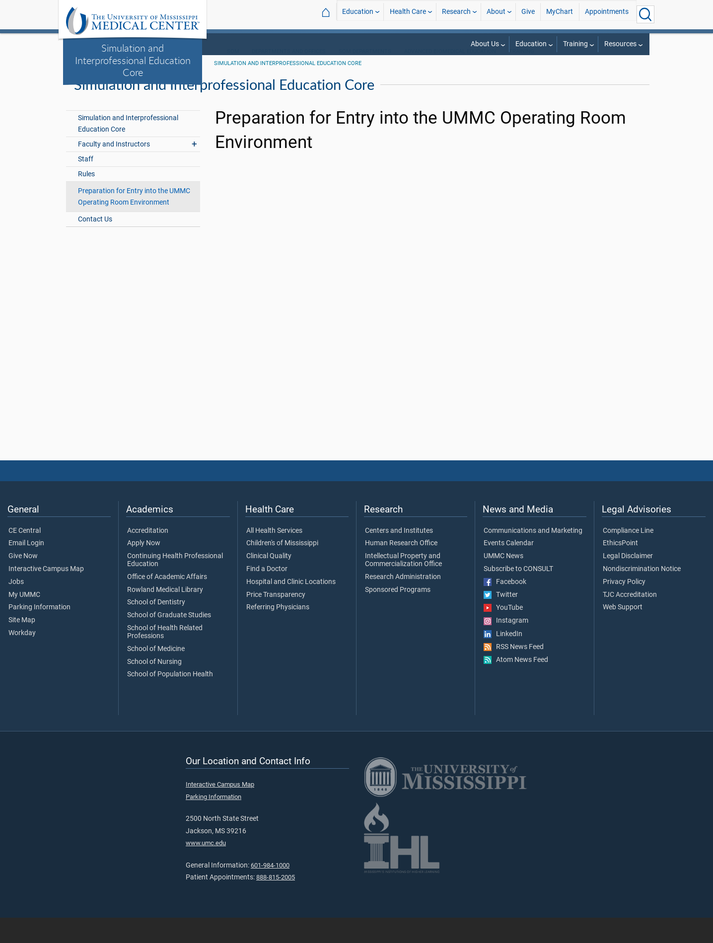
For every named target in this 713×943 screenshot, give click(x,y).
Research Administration (403, 603)
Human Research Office (401, 569)
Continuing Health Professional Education (175, 586)
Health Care (408, 14)
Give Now (23, 582)
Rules (86, 199)
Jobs (16, 608)
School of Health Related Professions (165, 658)
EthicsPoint (620, 569)
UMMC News (503, 582)
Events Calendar (509, 569)
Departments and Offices (289, 77)
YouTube (503, 634)
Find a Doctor (266, 595)
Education (357, 14)
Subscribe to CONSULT (518, 595)
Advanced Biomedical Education (450, 77)
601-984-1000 (270, 890)
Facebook (505, 608)
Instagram (506, 647)
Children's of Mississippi (282, 569)
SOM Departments (365, 77)
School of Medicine (156, 674)
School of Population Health (170, 700)
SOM (233, 77)
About (496, 14)
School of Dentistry (156, 628)
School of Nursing (154, 687)
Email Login (26, 569)
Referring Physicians (277, 633)
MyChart (559, 14)
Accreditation (147, 556)
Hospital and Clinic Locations (291, 608)
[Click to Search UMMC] (645, 14)
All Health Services (274, 556)
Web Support (622, 633)
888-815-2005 (275, 903)
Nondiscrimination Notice (642, 595)
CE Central (24, 556)
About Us (485, 44)
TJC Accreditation (630, 620)
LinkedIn (503, 659)
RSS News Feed (514, 673)
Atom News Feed (516, 686)
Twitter (501, 621)
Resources (620, 44)
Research (456, 14)
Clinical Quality (268, 582)
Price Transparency (275, 620)
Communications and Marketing (533, 556)
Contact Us (95, 245)
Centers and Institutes (399, 556)
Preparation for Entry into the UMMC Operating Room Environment (134, 222)
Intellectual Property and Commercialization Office (403, 586)
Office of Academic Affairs (167, 603)
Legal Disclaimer (628, 582)
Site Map (21, 646)
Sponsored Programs (397, 615)
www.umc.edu (206, 868)
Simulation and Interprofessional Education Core (133, 60)
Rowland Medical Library (165, 615)
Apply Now (143, 569)
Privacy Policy (624, 608)
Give (528, 14)
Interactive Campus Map (46, 595)
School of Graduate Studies (169, 641)
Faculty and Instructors (114, 169)
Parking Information (39, 633)
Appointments (607, 14)
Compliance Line (628, 556)
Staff (85, 184)
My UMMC (24, 620)
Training (575, 44)
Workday (22, 659)
